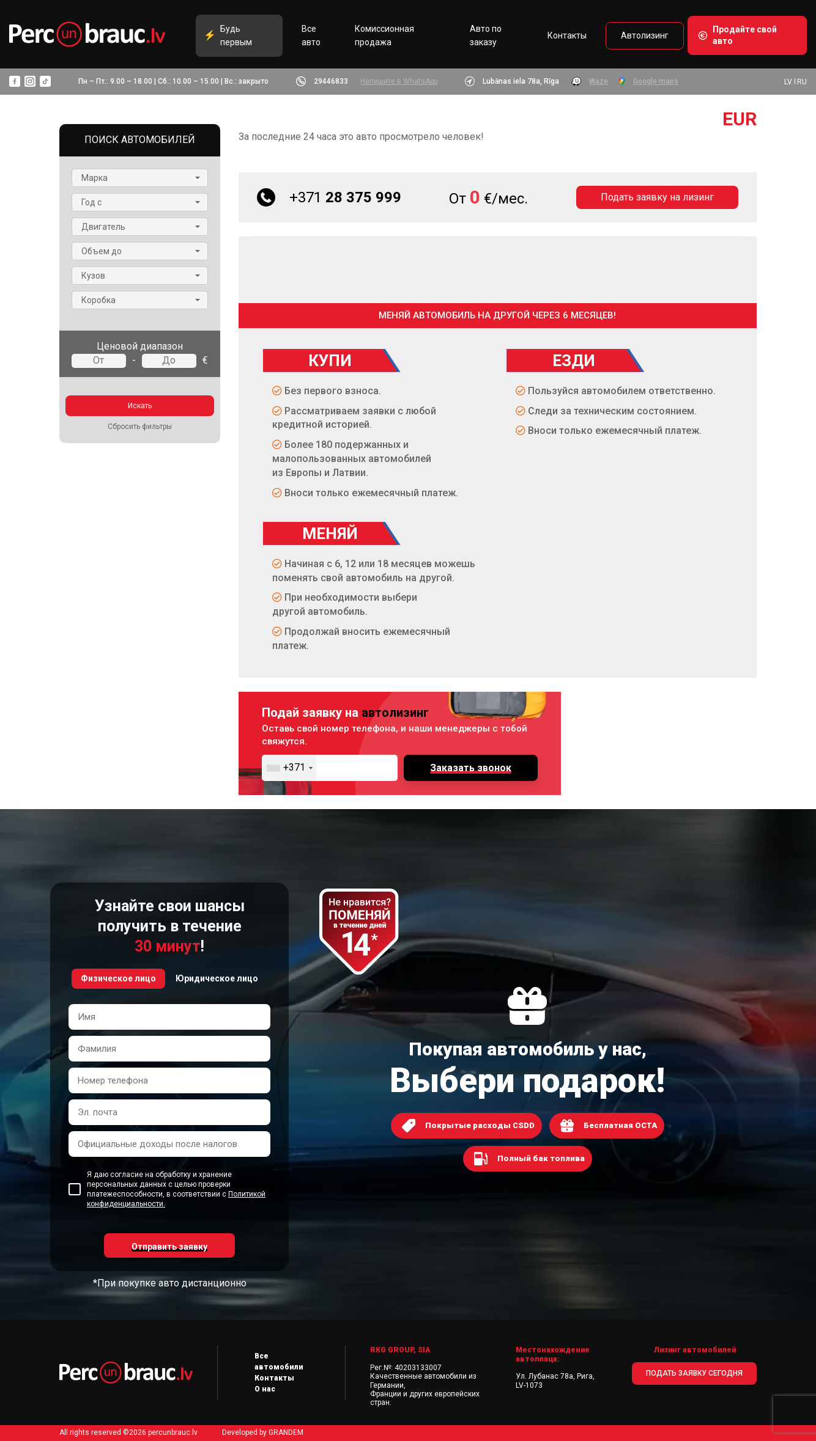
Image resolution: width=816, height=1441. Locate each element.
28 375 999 (345, 197)
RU (802, 82)
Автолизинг (645, 36)
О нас (264, 1389)
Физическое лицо (118, 978)
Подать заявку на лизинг (657, 197)
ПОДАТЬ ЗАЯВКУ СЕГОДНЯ (694, 1373)
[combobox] (289, 767)
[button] (140, 178)
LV (788, 82)
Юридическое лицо (217, 978)
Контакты (567, 36)
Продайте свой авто (745, 35)
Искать (140, 406)
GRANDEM (286, 1432)
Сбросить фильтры (140, 426)
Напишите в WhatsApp (398, 82)
